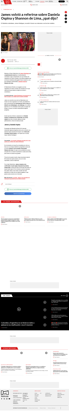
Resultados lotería (57, 324)
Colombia (14, 1)
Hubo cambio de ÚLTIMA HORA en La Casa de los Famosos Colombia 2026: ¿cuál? (57, 219)
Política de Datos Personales (33, 363)
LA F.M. (36, 353)
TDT (40, 349)
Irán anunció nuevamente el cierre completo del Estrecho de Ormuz (60, 319)
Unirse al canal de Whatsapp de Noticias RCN (18, 68)
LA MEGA (36, 357)
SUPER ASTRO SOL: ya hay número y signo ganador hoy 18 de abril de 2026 (60, 327)
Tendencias (42, 1)
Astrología (26, 217)
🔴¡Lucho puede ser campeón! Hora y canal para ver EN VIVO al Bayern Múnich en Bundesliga (49, 95)
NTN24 (36, 349)
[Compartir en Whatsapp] (66, 22)
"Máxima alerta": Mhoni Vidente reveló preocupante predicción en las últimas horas (34, 219)
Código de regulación (17, 353)
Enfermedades (56, 307)
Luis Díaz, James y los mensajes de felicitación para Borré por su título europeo (17, 178)
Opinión (46, 1)
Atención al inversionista (15, 359)
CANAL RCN (61, 1)
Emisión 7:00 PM (63, 5)
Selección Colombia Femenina (43, 72)
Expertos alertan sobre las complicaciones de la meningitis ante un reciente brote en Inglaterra (60, 310)
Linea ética (25, 355)
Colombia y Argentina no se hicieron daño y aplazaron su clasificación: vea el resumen (17, 280)
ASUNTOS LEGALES (48, 350)
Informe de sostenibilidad (25, 352)
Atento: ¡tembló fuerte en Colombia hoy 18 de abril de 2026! (51, 81)
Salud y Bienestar (30, 1)
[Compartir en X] (66, 19)
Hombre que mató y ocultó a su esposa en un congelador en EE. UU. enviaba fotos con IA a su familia (50, 88)
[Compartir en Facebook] (66, 15)
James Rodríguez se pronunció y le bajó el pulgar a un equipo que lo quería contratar (17, 96)
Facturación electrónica (25, 350)
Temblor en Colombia (45, 79)
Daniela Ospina (22, 81)
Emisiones (4, 4)
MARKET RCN (59, 353)
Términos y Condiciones (51, 363)
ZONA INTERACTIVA (60, 350)
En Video (6, 251)
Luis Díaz (41, 93)
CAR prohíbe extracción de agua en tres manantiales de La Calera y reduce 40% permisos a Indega (59, 272)
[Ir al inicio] (7, 2)
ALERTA (36, 354)
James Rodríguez (24, 73)
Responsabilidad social (17, 349)
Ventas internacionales (26, 354)
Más (64, 252)
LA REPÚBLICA (47, 349)
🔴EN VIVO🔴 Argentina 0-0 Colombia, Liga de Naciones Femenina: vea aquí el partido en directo (49, 74)
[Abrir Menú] (2, 1)
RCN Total (37, 350)
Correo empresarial (17, 355)
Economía (37, 1)
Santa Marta (28, 320)
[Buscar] (67, 1)
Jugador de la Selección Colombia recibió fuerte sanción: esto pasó (50, 102)
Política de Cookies (43, 363)
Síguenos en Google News (18, 194)
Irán (54, 316)
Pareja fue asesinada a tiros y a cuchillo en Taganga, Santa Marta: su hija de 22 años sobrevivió (59, 257)
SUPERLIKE (59, 351)
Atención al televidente (15, 352)
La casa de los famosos (51, 217)
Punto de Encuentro (51, 1)
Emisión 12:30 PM (34, 5)
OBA (23, 357)
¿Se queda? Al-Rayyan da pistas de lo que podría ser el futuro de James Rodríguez (17, 141)
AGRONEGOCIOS (48, 351)
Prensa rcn (15, 357)
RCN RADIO (36, 351)
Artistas (2, 217)
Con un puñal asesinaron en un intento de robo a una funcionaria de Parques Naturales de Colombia (59, 264)
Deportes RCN (25, 1)
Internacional (20, 1)
